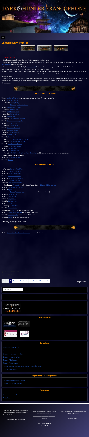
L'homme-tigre (11, 134)
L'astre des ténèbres (14, 176)
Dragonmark (12, 199)
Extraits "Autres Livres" (10, 363)
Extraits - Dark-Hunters (10, 351)
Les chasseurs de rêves (15, 144)
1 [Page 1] (10, 281)
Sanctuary (14, 205)
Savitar (10, 217)
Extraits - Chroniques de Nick (13, 354)
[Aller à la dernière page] (48, 281)
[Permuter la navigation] (3, 37)
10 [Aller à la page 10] (40, 281)
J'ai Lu (45, 418)
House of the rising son (17, 192)
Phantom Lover (15, 114)
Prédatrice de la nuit (13, 128)
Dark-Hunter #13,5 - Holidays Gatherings (24, 153)
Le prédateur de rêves (14, 173)
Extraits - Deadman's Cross (12, 357)
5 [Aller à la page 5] (23, 281)
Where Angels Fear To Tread (19, 105)
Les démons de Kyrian (14, 107)
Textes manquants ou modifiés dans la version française (22, 366)
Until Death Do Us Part (17, 141)
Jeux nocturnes (12, 123)
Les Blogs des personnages (12, 383)
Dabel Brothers (44, 415)
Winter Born (14, 125)
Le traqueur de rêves (14, 157)
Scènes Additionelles (10, 369)
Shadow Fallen (12, 208)
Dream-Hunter (6, 64)
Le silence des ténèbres (15, 171)
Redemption (16, 185)
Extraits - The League (10, 360)
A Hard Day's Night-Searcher (19, 139)
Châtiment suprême (14, 180)
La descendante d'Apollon (15, 121)
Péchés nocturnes (12, 130)
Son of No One (12, 194)
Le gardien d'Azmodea (15, 183)
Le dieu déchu (12, 148)
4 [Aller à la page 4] (20, 281)
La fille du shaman (13, 112)
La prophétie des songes (15, 187)
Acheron (10, 160)
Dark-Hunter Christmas (17, 118)
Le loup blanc (11, 116)
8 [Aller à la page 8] (33, 281)
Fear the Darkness (15, 146)
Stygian (10, 203)
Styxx (10, 189)
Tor (42, 418)
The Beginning (14, 102)
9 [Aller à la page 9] (36, 281)
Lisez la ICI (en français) (48, 185)
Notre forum (7, 398)
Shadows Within (13, 215)
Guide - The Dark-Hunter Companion (18, 233)
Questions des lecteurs (11, 348)
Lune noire (11, 137)
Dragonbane (12, 196)
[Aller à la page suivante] (44, 281)
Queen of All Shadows (15, 212)
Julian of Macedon (13, 98)
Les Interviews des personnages (14, 380)
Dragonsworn (12, 201)
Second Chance (14, 132)
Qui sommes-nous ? (10, 395)
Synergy (13, 210)
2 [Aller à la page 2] (13, 281)
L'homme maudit (31, 67)
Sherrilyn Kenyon (37, 415)
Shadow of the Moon (16, 169)
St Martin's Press (51, 415)
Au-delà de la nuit (13, 150)
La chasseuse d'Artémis (15, 178)
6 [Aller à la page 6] (26, 281)
